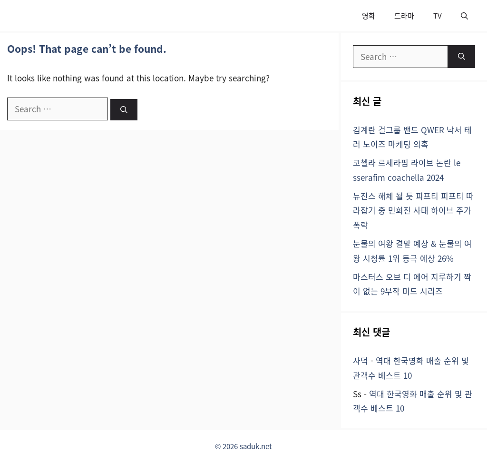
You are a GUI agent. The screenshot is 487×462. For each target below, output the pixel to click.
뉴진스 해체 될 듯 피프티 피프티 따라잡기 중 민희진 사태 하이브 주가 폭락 (413, 210)
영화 (368, 15)
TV (437, 15)
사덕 (360, 360)
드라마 (404, 15)
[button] (464, 15)
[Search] (123, 109)
